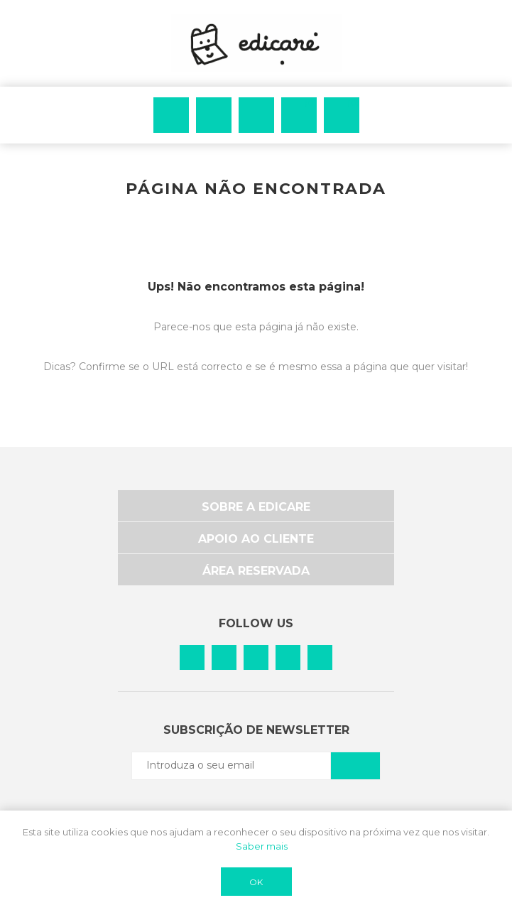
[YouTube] (319, 657)
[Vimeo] (288, 657)
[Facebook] (192, 657)
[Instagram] (256, 657)
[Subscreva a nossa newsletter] (231, 765)
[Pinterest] (224, 657)
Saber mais (262, 846)
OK (256, 882)
